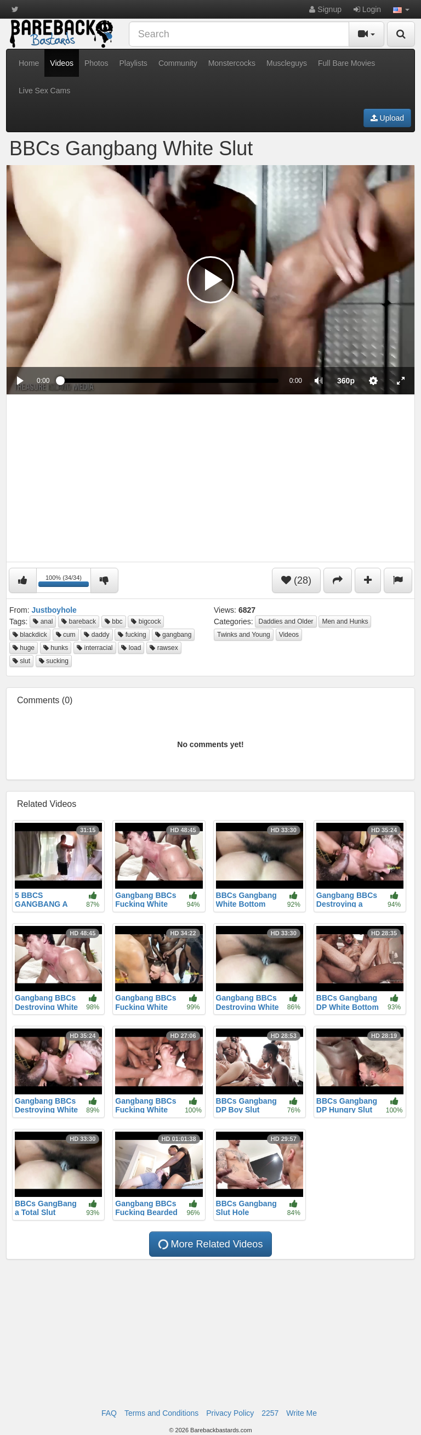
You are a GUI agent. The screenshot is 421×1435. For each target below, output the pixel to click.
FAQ (109, 1413)
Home (29, 63)
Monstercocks (231, 63)
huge (24, 648)
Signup (325, 9)
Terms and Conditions (161, 1413)
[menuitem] (346, 380)
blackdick (30, 635)
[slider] (169, 380)
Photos (96, 63)
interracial (94, 648)
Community (177, 63)
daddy (96, 635)
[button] (401, 9)
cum (66, 635)
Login (367, 9)
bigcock (146, 621)
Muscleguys (286, 63)
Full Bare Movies (346, 63)
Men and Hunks (345, 621)
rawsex (164, 648)
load (131, 648)
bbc (114, 621)
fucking (132, 635)
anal (43, 621)
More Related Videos (210, 1244)
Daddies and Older (285, 621)
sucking (54, 661)
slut (21, 661)
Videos (61, 63)
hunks (55, 648)
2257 (269, 1413)
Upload (387, 118)
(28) (296, 580)
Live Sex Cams (44, 90)
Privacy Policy (230, 1413)
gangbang (173, 635)
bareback (78, 621)
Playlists (133, 63)
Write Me (301, 1413)
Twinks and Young (243, 635)
